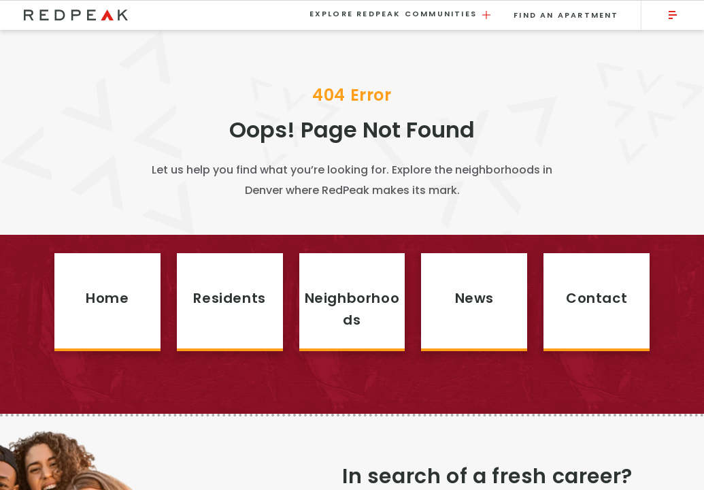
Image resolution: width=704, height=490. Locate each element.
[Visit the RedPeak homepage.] (157, 15)
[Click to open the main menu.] (673, 15)
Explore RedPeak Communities (400, 14)
